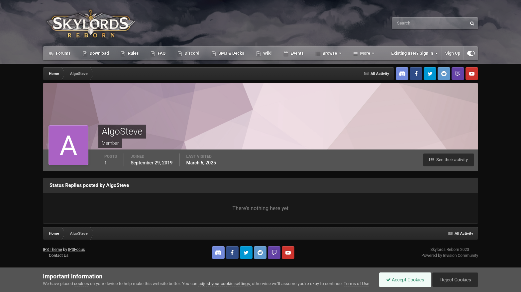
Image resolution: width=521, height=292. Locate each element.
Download (99, 53)
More (365, 53)
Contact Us (58, 255)
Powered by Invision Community (449, 255)
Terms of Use (356, 283)
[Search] (409, 23)
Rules (133, 53)
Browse (330, 53)
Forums (63, 53)
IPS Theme (52, 249)
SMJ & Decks (230, 53)
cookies (81, 283)
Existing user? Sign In (414, 53)
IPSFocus (76, 249)
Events (296, 53)
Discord (191, 53)
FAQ (160, 53)
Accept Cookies (405, 279)
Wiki (266, 53)
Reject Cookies (455, 279)
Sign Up (452, 53)
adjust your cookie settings (224, 283)
